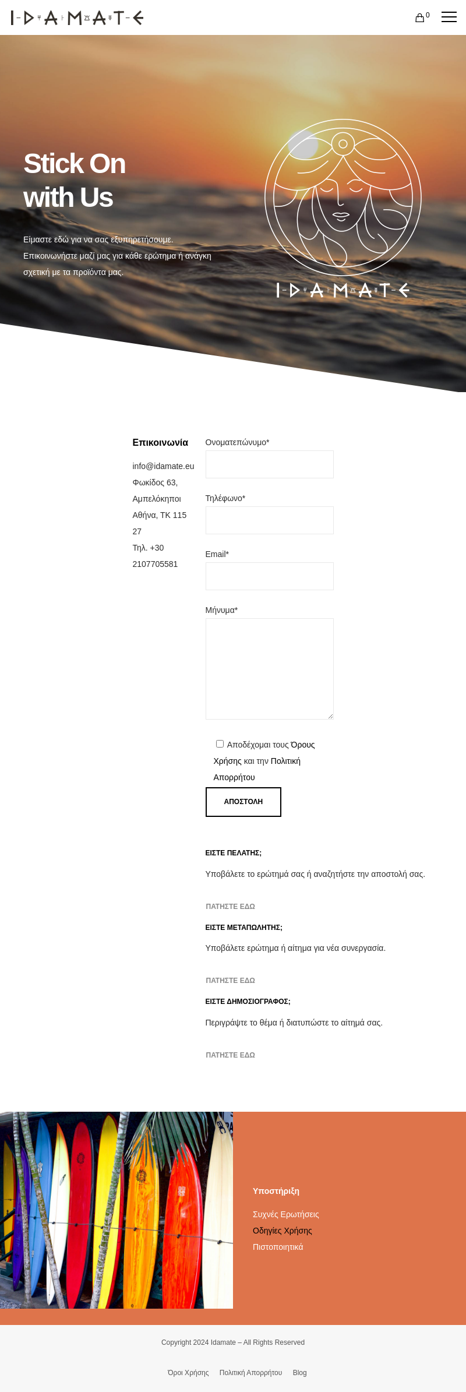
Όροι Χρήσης (188, 1373)
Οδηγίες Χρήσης (282, 1230)
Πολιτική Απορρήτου (251, 1373)
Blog (300, 1373)
